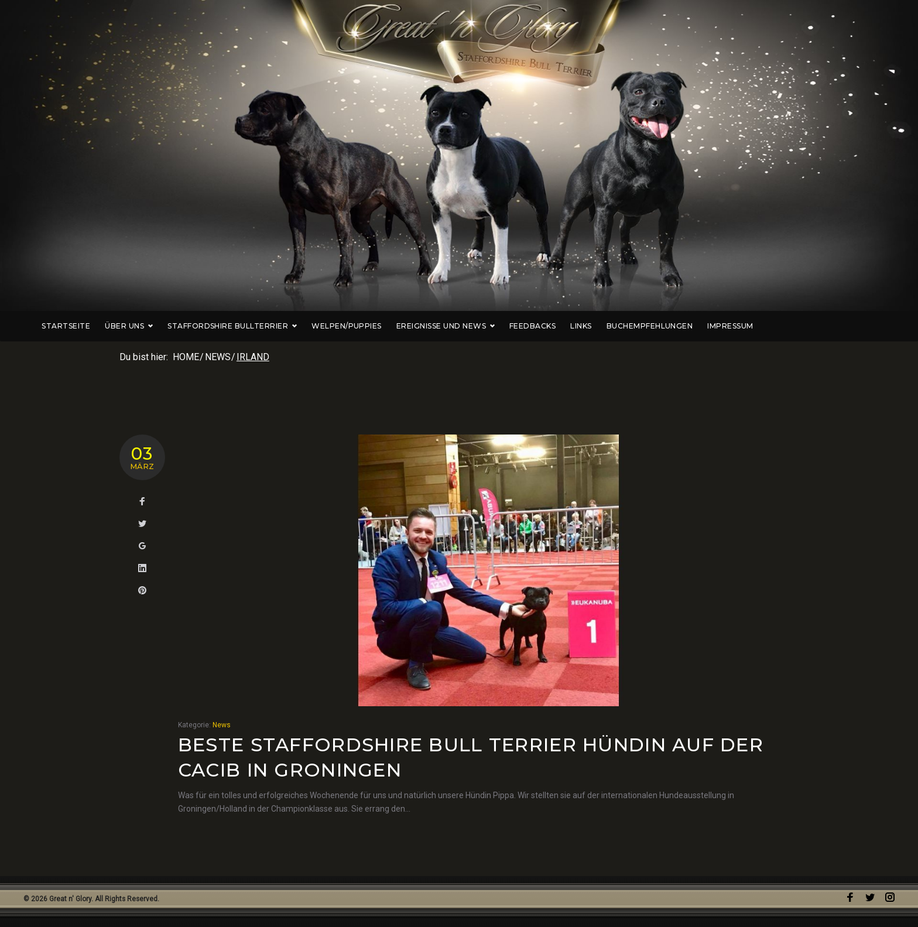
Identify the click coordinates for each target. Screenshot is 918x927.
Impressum (791, 325)
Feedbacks (594, 325)
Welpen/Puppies (408, 325)
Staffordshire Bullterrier (293, 325)
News (218, 356)
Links (642, 325)
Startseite (127, 325)
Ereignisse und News (507, 325)
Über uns (190, 325)
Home (186, 356)
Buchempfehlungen (711, 325)
